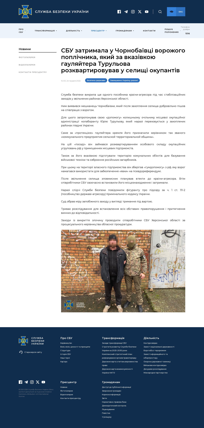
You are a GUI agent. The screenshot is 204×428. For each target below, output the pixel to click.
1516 (187, 33)
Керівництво (66, 343)
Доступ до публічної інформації (116, 387)
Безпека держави (96, 80)
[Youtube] (146, 11)
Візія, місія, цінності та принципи (75, 347)
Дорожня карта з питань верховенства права (120, 363)
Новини (25, 49)
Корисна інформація (111, 394)
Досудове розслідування (155, 369)
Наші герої (65, 358)
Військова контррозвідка (155, 365)
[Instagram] (133, 11)
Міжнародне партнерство (156, 373)
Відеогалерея (27, 65)
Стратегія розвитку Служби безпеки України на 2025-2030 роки (119, 349)
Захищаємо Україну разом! (124, 80)
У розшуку (106, 417)
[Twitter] (139, 11)
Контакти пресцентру (33, 72)
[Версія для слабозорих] (171, 11)
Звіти (104, 398)
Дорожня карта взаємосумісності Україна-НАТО (117, 371)
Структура (65, 350)
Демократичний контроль (114, 406)
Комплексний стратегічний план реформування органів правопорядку (119, 356)
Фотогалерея (27, 57)
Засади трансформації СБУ (114, 343)
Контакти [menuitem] (149, 31)
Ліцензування (108, 409)
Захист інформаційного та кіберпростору (156, 356)
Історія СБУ (65, 354)
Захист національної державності (159, 347)
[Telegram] (126, 11)
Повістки (106, 413)
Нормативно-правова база (114, 402)
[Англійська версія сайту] (180, 11)
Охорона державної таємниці (157, 362)
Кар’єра (63, 362)
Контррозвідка (150, 343)
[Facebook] (119, 11)
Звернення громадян (111, 391)
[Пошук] (160, 11)
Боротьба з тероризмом (155, 350)
